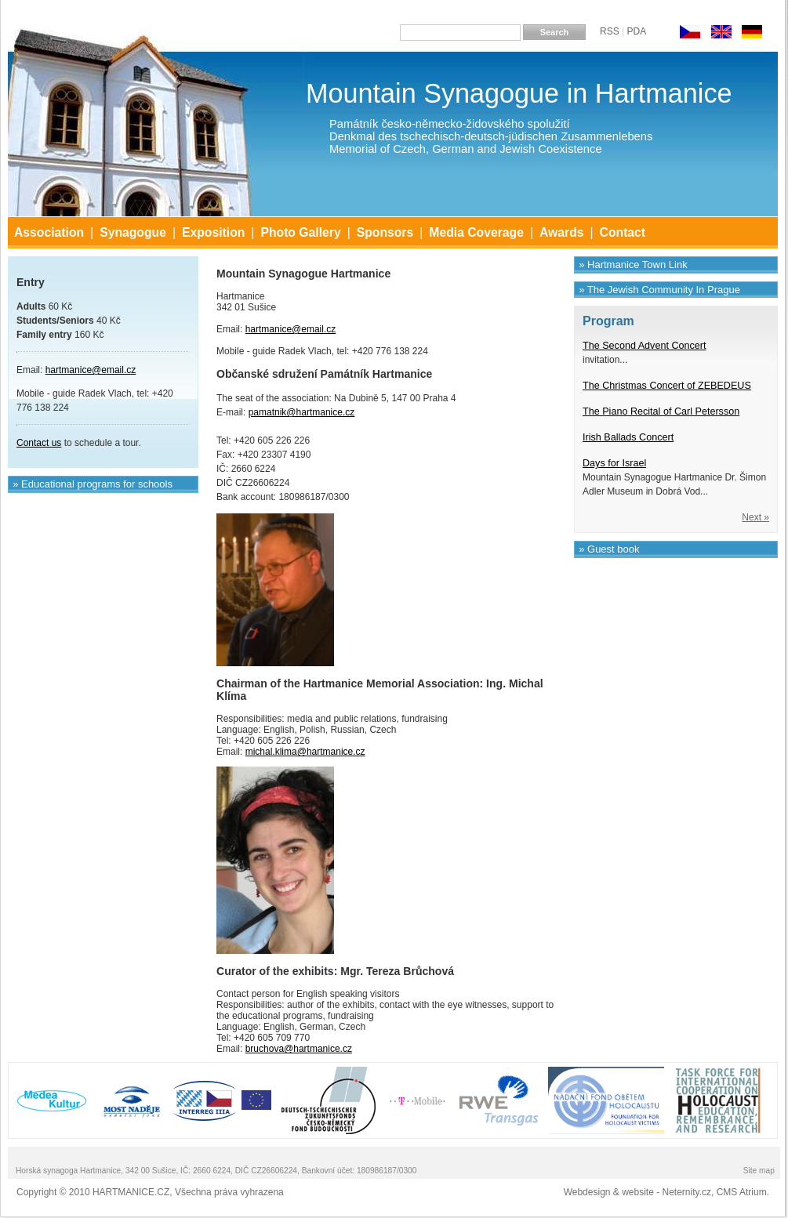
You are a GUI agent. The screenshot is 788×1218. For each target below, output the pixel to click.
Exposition (213, 232)
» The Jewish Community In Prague (659, 289)
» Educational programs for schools (92, 484)
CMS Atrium (742, 1192)
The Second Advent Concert (644, 345)
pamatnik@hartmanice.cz (302, 412)
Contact (623, 232)
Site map (759, 1170)
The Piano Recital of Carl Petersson (661, 411)
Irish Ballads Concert (628, 437)
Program (608, 321)
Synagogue (133, 232)
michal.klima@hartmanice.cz (305, 751)
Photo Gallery (300, 232)
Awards (561, 232)
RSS (609, 31)
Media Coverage (476, 232)
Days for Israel (614, 463)
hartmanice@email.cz (290, 329)
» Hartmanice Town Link (633, 264)
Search (554, 32)
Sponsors (385, 232)
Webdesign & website (609, 1192)
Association (49, 232)
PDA (636, 31)
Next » (755, 517)
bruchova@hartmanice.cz (298, 1048)
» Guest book (609, 549)
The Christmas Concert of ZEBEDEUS (667, 385)
